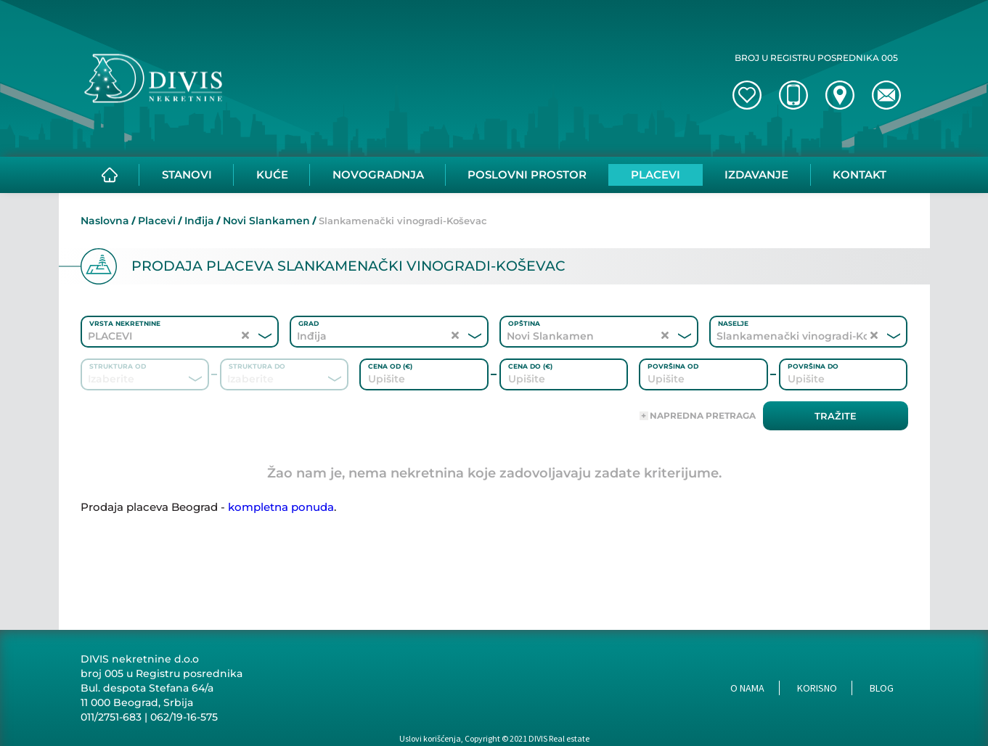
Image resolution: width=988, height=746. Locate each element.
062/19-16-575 (184, 717)
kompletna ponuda (281, 507)
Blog (882, 687)
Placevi (157, 220)
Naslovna (105, 220)
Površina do (813, 366)
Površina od (673, 366)
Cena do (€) (530, 366)
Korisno (817, 687)
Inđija (199, 220)
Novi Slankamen (266, 220)
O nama (747, 687)
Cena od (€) (390, 366)
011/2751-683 (111, 717)
